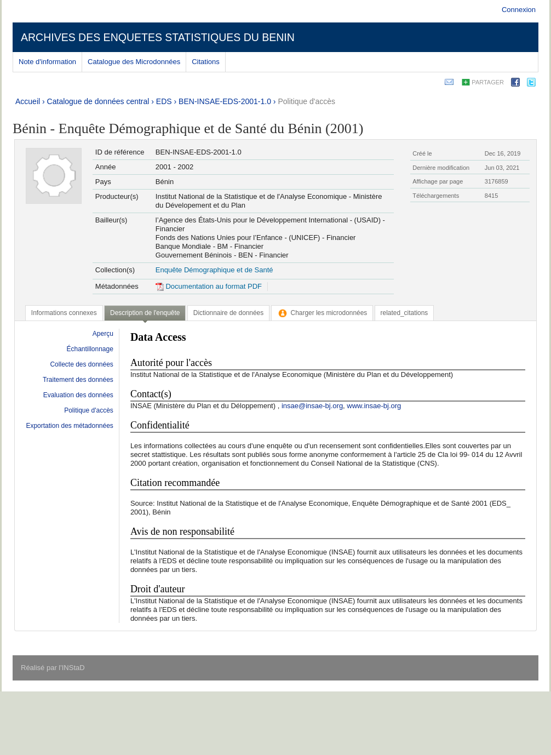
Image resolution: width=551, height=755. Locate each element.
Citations (206, 62)
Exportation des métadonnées (69, 426)
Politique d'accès (306, 101)
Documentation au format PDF (209, 286)
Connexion (519, 9)
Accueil (27, 101)
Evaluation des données (78, 395)
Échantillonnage (89, 349)
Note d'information (47, 62)
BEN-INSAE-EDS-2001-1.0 (225, 101)
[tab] (64, 313)
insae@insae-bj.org (312, 406)
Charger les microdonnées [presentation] (322, 312)
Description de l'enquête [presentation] (145, 313)
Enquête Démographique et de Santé (214, 270)
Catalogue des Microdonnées (134, 62)
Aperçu (103, 334)
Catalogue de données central (98, 101)
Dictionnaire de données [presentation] (228, 313)
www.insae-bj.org (374, 406)
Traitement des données (78, 380)
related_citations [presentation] (404, 313)
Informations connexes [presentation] (64, 313)
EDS (164, 101)
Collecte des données (81, 364)
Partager (488, 82)
